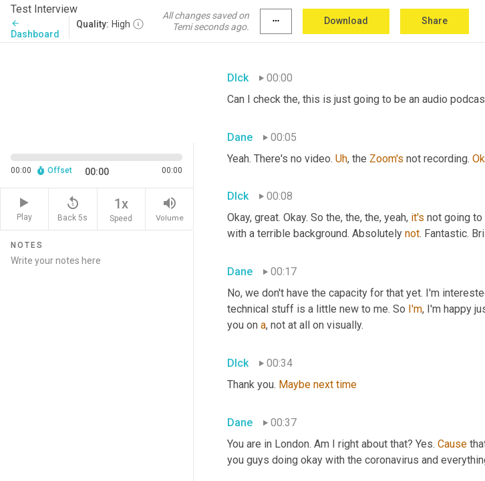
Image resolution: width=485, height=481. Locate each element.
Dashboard (35, 29)
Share (435, 20)
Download (346, 20)
